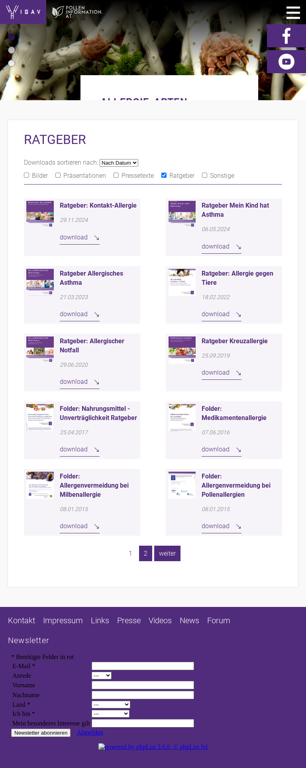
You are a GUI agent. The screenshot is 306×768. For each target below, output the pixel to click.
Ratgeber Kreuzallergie (235, 341)
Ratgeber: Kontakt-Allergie (98, 205)
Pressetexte (138, 175)
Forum (218, 620)
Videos (160, 620)
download (74, 237)
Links (100, 620)
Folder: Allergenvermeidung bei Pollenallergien (236, 485)
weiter (167, 553)
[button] (11, 37)
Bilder (40, 175)
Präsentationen (84, 175)
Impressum (63, 620)
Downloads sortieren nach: (62, 162)
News (189, 620)
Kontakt (21, 620)
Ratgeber (181, 175)
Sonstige (222, 175)
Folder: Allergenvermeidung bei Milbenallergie (94, 485)
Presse (129, 620)
